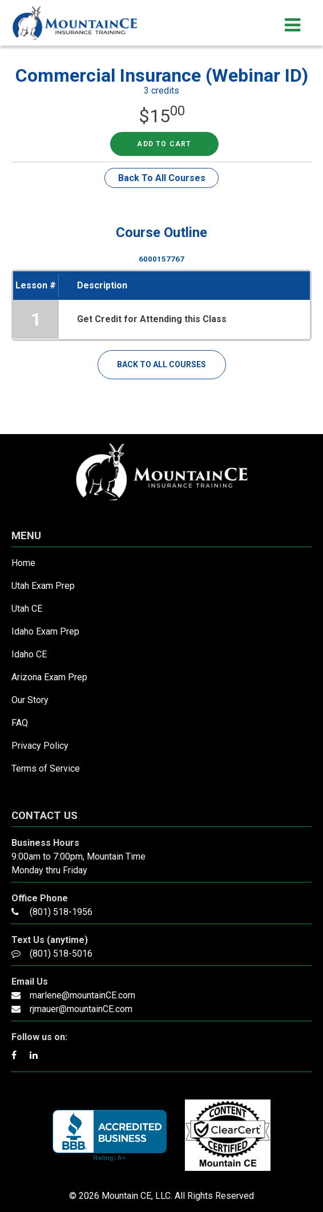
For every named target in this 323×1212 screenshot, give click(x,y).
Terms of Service (45, 768)
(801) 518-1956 (61, 911)
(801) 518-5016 (61, 953)
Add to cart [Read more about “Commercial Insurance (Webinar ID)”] (164, 144)
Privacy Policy (39, 745)
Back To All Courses (161, 177)
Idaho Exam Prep (45, 631)
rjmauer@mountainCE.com (81, 1009)
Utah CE (26, 608)
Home (23, 562)
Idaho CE (29, 654)
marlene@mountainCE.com (82, 995)
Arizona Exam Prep (49, 677)
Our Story (30, 700)
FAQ (19, 722)
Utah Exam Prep (43, 585)
